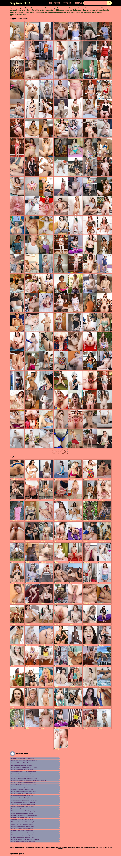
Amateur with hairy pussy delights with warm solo (22, 763)
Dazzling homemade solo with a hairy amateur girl (21, 765)
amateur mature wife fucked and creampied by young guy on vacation (56, 12)
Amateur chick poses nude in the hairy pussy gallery (22, 828)
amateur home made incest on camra (65, 8)
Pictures (20, 3)
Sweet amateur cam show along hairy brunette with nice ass (24, 761)
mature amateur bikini (98, 8)
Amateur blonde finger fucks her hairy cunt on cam (22, 769)
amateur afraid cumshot (16, 12)
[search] (109, 3)
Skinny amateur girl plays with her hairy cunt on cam (22, 806)
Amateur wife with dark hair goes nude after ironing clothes (24, 774)
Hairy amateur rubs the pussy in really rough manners (22, 758)
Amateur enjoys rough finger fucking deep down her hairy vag (24, 833)
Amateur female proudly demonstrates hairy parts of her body (24, 767)
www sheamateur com (34, 8)
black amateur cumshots (95, 12)
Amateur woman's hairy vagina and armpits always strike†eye (24, 800)
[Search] (97, 3)
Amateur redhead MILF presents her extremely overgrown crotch (25, 839)
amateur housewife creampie (84, 8)
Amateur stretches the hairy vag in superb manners (22, 787)
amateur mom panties (82, 12)
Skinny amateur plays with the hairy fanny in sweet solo (23, 804)
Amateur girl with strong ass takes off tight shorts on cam (23, 771)
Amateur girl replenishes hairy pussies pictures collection (23, 785)
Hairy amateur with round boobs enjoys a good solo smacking (24, 815)
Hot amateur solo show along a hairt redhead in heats (22, 837)
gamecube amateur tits (30, 12)
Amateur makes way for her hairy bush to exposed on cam (23, 793)
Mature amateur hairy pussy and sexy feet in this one (22, 776)
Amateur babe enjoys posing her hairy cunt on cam (22, 819)
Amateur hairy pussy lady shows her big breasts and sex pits (24, 778)
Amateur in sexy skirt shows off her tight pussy (21, 798)
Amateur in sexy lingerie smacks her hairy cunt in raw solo (23, 791)
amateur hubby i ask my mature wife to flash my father (80, 10)
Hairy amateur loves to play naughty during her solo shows (23, 835)
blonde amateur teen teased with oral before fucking (24, 10)
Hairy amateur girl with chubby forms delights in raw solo (23, 809)
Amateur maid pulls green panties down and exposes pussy (23, 782)
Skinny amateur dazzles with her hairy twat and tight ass (23, 822)
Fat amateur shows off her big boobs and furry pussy (22, 824)
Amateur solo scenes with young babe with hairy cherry (23, 802)
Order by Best (67, 3)
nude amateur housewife (102, 10)
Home (50, 3)
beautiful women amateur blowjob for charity (51, 10)
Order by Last (78, 3)
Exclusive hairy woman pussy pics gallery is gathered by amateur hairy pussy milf (28, 780)
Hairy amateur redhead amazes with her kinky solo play (23, 811)
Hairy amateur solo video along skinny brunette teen (22, 817)
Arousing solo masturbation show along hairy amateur (22, 826)
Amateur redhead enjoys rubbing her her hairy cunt (22, 813)
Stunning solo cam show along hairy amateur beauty (22, 795)
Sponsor (57, 3)
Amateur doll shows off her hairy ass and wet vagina (22, 789)
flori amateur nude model (47, 8)
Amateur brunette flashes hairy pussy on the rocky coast (23, 841)
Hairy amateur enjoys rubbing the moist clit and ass (22, 830)
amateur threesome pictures (18, 14)
